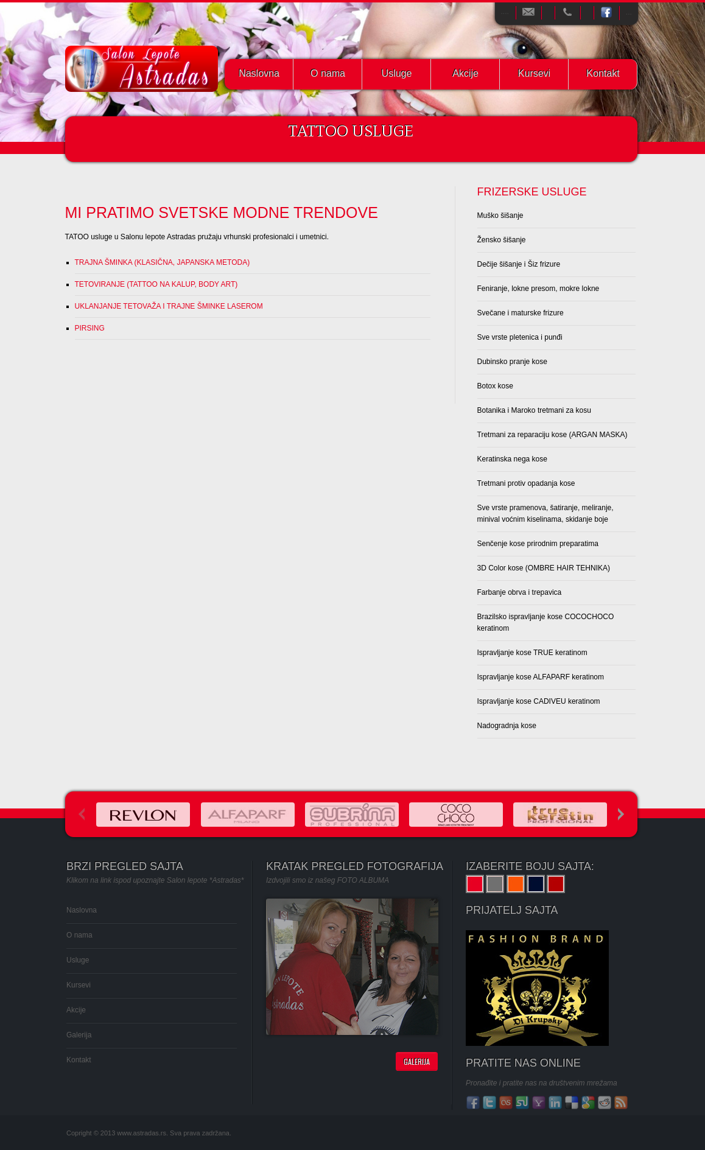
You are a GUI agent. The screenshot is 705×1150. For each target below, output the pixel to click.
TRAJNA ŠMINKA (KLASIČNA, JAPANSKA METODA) (162, 262)
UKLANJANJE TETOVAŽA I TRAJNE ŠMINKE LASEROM (169, 306)
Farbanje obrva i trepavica (519, 592)
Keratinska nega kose (512, 459)
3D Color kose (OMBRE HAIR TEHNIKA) (544, 568)
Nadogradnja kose (506, 725)
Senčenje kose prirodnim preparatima (537, 543)
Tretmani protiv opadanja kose (526, 483)
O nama (327, 73)
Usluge (397, 73)
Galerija (78, 1035)
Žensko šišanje (501, 240)
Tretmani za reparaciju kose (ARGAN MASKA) (552, 434)
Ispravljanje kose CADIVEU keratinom (538, 701)
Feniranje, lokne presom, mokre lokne (538, 288)
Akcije (465, 73)
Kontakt (602, 73)
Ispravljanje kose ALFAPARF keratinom (541, 677)
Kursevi (534, 73)
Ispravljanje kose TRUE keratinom (532, 652)
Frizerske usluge (532, 192)
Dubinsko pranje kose (512, 361)
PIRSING (90, 328)
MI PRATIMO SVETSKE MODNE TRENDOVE (221, 212)
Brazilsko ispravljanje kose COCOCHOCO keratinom (545, 622)
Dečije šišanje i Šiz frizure (519, 264)
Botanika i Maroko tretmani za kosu (534, 410)
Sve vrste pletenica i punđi (520, 337)
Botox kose (495, 386)
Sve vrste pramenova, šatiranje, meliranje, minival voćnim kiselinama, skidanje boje (545, 513)
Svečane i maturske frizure (520, 313)
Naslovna (259, 73)
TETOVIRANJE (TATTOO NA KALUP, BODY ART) (156, 284)
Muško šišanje (500, 215)
